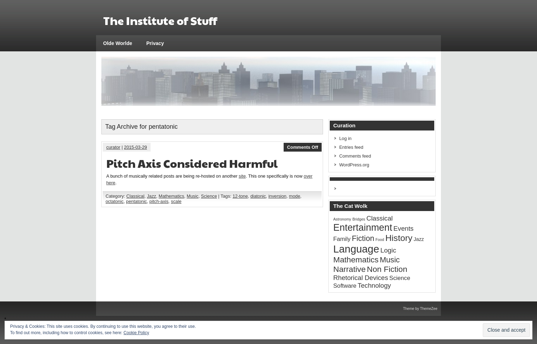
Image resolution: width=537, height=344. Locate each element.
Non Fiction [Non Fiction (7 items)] (387, 269)
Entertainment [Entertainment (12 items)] (362, 227)
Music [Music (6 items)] (390, 259)
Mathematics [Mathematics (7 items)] (356, 259)
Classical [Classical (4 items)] (379, 218)
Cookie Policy (136, 332)
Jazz (151, 196)
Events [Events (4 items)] (403, 228)
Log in (345, 138)
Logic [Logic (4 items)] (388, 250)
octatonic (115, 201)
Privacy (155, 43)
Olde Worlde (117, 43)
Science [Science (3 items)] (399, 278)
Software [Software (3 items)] (344, 285)
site (242, 176)
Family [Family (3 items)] (341, 239)
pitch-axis (159, 201)
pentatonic (136, 201)
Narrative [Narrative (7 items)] (349, 269)
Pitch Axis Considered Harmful (192, 163)
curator (113, 147)
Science (209, 196)
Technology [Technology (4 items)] (374, 285)
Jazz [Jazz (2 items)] (418, 239)
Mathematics (171, 196)
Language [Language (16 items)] (356, 249)
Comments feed (355, 156)
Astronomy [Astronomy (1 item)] (342, 219)
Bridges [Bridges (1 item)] (359, 219)
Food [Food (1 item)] (379, 239)
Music (192, 196)
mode (294, 196)
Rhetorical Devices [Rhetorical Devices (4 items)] (360, 277)
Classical (135, 196)
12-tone (240, 196)
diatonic (258, 196)
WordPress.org (354, 164)
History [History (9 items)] (398, 238)
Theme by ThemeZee (420, 309)
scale (176, 201)
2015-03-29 (135, 147)
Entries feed (351, 147)
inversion (277, 196)
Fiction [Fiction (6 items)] (363, 238)
